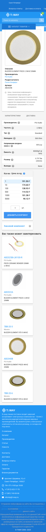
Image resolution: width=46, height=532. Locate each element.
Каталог (5, 435)
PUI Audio (8, 77)
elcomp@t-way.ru (12, 497)
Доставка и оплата (33, 9)
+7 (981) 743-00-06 (12, 493)
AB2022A (8, 292)
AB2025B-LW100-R (13, 257)
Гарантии (6, 469)
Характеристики (12, 116)
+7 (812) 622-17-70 (12, 489)
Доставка (30, 116)
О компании (7, 431)
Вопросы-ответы (15, 9)
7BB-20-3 (8, 326)
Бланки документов (10, 473)
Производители (8, 439)
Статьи (5, 443)
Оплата (5, 465)
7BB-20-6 (8, 393)
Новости (5, 447)
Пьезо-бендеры (11, 82)
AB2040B (8, 358)
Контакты (6, 453)
